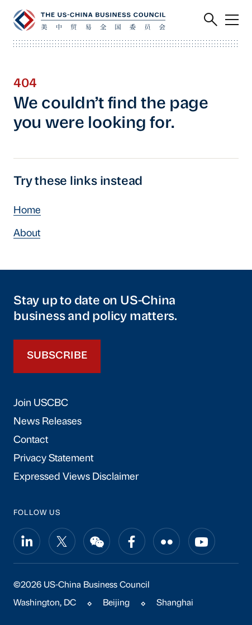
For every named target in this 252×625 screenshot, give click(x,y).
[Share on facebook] (131, 541)
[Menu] (232, 20)
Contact (30, 440)
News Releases (47, 422)
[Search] (210, 20)
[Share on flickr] (166, 541)
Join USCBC (40, 403)
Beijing (116, 603)
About (26, 233)
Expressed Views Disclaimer (76, 477)
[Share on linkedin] (26, 541)
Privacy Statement (53, 459)
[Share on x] (62, 541)
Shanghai (174, 603)
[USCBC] (89, 20)
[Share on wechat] (96, 541)
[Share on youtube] (201, 541)
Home (27, 211)
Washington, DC (44, 603)
